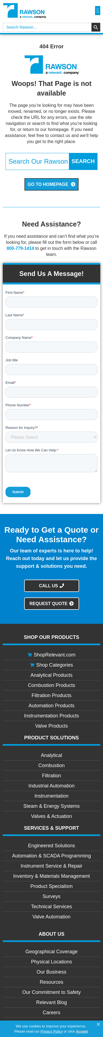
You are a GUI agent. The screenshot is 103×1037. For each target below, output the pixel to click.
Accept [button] (82, 1031)
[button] (97, 10)
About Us (52, 934)
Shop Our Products (51, 637)
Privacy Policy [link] (51, 1031)
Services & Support (51, 828)
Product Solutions (51, 737)
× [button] (98, 1024)
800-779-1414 (20, 248)
